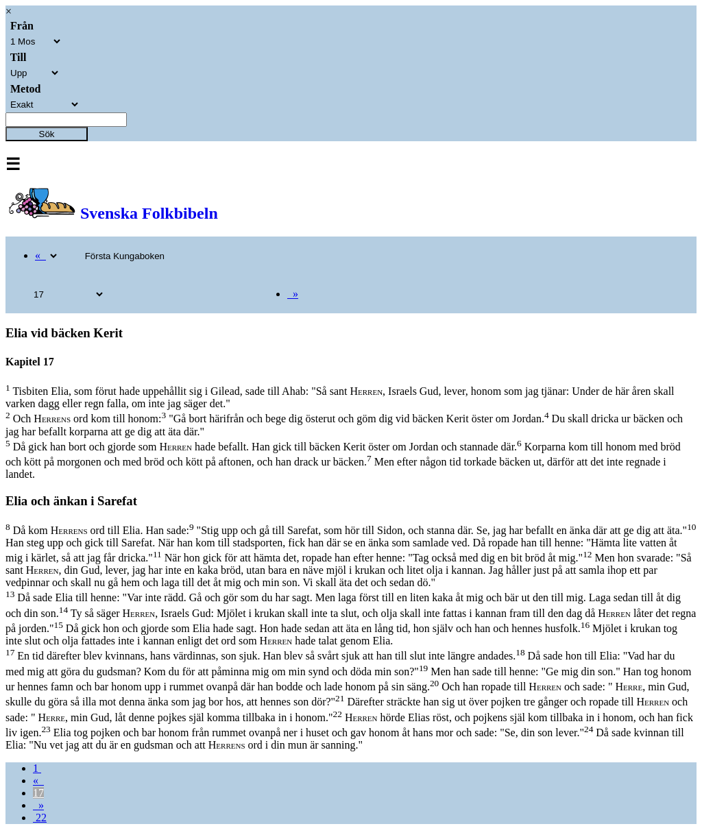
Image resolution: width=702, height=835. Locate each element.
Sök (47, 134)
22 (40, 817)
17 (38, 793)
